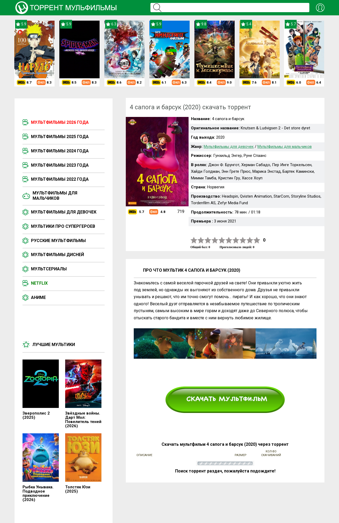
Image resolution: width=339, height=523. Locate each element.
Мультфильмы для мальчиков (55, 195)
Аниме (38, 297)
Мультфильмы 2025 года (60, 136)
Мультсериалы (49, 268)
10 (256, 240)
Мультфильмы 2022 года (60, 179)
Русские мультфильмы (58, 240)
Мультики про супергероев (63, 226)
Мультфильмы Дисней (57, 254)
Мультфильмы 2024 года (60, 150)
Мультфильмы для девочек (63, 212)
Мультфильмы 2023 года (60, 165)
